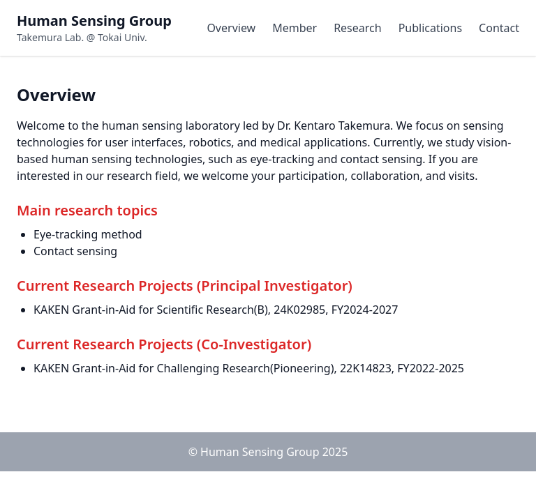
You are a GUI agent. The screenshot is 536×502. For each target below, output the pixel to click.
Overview (231, 28)
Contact (499, 28)
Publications (430, 28)
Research (358, 28)
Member (294, 28)
